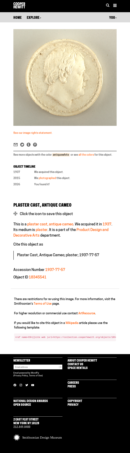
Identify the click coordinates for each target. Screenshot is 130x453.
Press (72, 386)
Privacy (73, 405)
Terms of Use (43, 303)
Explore (34, 18)
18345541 (37, 277)
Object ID (20, 277)
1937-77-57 (55, 270)
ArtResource (86, 313)
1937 (107, 224)
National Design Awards (30, 401)
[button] (115, 5)
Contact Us (75, 364)
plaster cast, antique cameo (50, 224)
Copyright (75, 401)
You (113, 18)
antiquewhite (61, 155)
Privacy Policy (21, 376)
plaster (42, 230)
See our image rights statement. (32, 133)
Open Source (22, 405)
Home (17, 18)
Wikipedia (72, 323)
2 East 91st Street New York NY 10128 (26, 421)
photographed (47, 178)
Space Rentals (78, 368)
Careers (73, 383)
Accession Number (29, 270)
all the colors (86, 155)
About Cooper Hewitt (82, 360)
